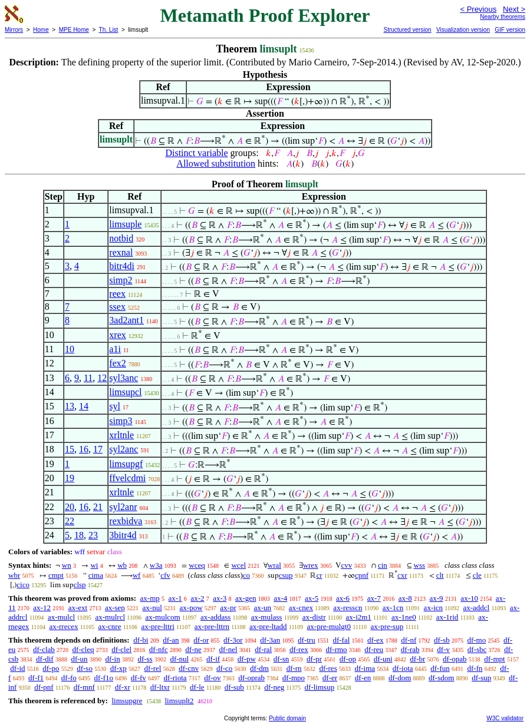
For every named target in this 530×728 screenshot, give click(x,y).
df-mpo (293, 677)
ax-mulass (266, 617)
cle (477, 575)
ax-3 (219, 598)
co (246, 575)
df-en (363, 677)
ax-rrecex (63, 626)
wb (122, 565)
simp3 (120, 421)
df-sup (481, 677)
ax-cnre (109, 626)
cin (382, 565)
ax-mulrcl (110, 617)
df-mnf (84, 687)
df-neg (274, 687)
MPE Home (74, 30)
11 (88, 378)
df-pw (247, 658)
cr (319, 575)
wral (274, 565)
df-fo (69, 677)
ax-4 (280, 598)
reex (117, 294)
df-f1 (36, 677)
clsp (80, 584)
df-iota (403, 668)
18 (79, 535)
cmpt (56, 575)
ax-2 (197, 598)
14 (83, 406)
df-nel (228, 649)
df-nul (179, 658)
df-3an (270, 640)
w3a (156, 565)
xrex (117, 335)
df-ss (144, 658)
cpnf (361, 575)
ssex (117, 307)
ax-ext (77, 607)
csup (286, 575)
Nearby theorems (502, 17)
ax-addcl (476, 607)
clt (440, 575)
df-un (79, 658)
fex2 (117, 363)
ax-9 (436, 598)
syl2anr (123, 507)
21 (98, 507)
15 (69, 449)
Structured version (407, 30)
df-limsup (320, 687)
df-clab (44, 649)
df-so (85, 668)
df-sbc (477, 649)
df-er (329, 677)
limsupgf (126, 464)
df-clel (121, 649)
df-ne (193, 649)
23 (93, 535)
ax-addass (215, 617)
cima (95, 575)
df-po (50, 668)
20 (69, 507)
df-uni (383, 658)
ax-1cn (393, 607)
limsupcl (125, 392)
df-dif (45, 658)
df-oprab (251, 677)
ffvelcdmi (127, 478)
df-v (443, 649)
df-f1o (104, 677)
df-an (171, 640)
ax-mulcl (61, 617)
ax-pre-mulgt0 (329, 626)
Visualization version (463, 30)
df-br (417, 658)
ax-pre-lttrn (212, 626)
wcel (238, 565)
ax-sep (115, 607)
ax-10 (469, 598)
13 (69, 406)
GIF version (510, 30)
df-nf (408, 640)
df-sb (442, 640)
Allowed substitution (215, 163)
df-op (348, 658)
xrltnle (121, 435)
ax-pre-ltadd (268, 626)
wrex (310, 565)
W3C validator (505, 718)
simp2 (120, 280)
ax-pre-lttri (157, 626)
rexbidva (125, 521)
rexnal (121, 252)
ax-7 (374, 598)
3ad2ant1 (126, 320)
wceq (197, 565)
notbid (121, 238)
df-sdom (441, 677)
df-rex (298, 649)
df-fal (341, 640)
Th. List (108, 30)
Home (41, 30)
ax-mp (150, 598)
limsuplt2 (178, 700)
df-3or (233, 640)
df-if (213, 658)
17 (98, 449)
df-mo (476, 640)
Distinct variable (196, 153)
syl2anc (123, 449)
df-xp (118, 668)
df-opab (454, 658)
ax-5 (311, 598)
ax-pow (191, 607)
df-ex (375, 640)
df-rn (294, 668)
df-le (197, 687)
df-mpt (494, 658)
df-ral (263, 649)
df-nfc (158, 649)
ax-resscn (347, 607)
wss (420, 565)
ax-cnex (301, 607)
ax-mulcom (162, 617)
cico (23, 584)
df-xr (122, 687)
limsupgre (126, 700)
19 (69, 478)
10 (69, 349)
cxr (402, 575)
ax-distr (314, 617)
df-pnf (44, 687)
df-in (112, 658)
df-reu (373, 649)
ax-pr (228, 607)
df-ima (364, 668)
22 (69, 521)
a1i (115, 349)
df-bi (140, 640)
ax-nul (152, 607)
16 (83, 449)
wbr (14, 575)
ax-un (262, 607)
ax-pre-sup (387, 626)
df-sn (281, 658)
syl (114, 406)
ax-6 (343, 598)
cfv (165, 575)
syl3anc (123, 378)
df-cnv (189, 668)
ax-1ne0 (403, 617)
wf (137, 575)
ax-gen (245, 598)
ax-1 (175, 598)
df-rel (153, 668)
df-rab (410, 649)
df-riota (175, 677)
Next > (514, 9)
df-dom (400, 677)
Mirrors (14, 30)
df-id (17, 668)
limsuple (125, 224)
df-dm (259, 668)
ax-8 (405, 598)
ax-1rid (447, 617)
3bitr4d (122, 535)
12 (102, 378)
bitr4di (121, 266)
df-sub (234, 687)
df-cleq (83, 649)
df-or (201, 640)
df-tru (306, 640)
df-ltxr (160, 687)
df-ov (212, 677)
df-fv (138, 677)
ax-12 (42, 607)
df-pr (314, 658)
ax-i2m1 (358, 617)
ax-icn (433, 607)
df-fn (475, 668)
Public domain (287, 718)
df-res (328, 668)
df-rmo (336, 649)
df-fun (440, 668)
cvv (346, 565)
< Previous (478, 9)
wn (66, 565)
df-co (224, 668)
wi (94, 565)
